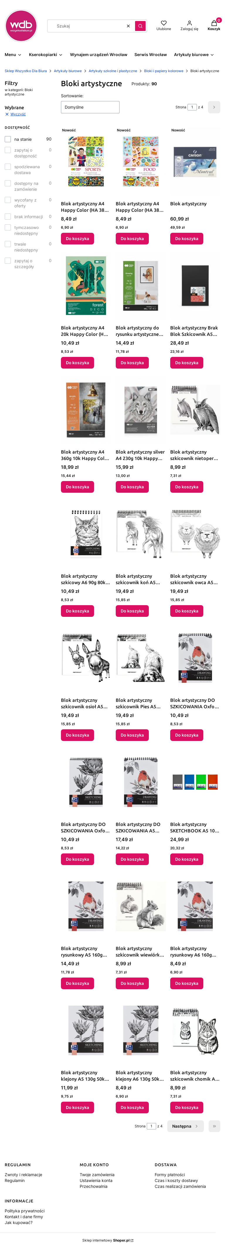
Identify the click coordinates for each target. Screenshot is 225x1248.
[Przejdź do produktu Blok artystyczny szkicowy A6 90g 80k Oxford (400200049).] (86, 533)
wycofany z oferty (25, 202)
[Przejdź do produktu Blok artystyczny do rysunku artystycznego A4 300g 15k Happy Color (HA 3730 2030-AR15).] (141, 285)
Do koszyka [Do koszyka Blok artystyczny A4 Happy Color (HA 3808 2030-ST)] (77, 238)
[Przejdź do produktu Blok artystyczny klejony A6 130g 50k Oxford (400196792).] (141, 1030)
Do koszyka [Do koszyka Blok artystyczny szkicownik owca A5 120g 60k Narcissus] (186, 610)
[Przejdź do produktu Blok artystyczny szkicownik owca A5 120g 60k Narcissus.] (195, 533)
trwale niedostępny (26, 247)
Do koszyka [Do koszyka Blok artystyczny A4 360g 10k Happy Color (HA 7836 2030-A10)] (77, 486)
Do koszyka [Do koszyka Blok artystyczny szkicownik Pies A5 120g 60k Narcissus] (132, 735)
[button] (140, 26)
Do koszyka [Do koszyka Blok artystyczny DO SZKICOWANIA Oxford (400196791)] (77, 859)
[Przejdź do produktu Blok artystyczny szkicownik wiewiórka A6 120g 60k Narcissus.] (141, 906)
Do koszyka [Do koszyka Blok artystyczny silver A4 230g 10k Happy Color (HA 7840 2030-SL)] (132, 486)
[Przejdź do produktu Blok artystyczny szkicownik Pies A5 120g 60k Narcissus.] (141, 658)
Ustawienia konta (96, 1180)
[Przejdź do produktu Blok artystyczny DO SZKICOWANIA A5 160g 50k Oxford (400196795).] (141, 782)
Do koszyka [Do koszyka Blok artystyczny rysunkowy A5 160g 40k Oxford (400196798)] (77, 983)
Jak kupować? (19, 1222)
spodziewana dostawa (27, 169)
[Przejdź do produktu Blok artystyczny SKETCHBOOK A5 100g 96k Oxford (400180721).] (195, 782)
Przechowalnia (94, 1186)
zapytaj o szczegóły (24, 263)
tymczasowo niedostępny (26, 230)
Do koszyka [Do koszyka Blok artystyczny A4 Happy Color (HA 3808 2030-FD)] (132, 238)
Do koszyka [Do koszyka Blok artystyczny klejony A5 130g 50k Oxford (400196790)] (77, 1107)
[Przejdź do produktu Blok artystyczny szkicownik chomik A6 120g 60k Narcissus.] (195, 1030)
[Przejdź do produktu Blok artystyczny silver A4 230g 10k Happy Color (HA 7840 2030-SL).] (141, 409)
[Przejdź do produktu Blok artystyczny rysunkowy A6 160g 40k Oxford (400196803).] (195, 906)
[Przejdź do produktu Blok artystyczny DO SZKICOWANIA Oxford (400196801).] (195, 658)
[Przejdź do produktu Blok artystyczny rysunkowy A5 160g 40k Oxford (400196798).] (86, 906)
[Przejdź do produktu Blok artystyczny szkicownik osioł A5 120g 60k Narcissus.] (86, 658)
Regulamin (15, 1180)
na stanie (23, 139)
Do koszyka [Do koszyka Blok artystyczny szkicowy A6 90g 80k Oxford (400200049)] (77, 610)
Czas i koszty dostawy (176, 1180)
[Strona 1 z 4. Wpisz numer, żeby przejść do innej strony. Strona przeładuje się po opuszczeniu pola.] (192, 107)
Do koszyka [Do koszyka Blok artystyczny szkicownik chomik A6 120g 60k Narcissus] (186, 1107)
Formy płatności (170, 1174)
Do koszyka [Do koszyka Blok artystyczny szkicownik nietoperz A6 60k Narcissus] (186, 486)
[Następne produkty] (185, 1126)
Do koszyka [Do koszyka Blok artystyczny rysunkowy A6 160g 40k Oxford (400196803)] (186, 983)
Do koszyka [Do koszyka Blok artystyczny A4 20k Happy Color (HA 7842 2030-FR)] (77, 362)
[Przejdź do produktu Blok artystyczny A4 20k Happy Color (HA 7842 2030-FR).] (86, 285)
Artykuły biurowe (68, 71)
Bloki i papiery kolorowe (163, 71)
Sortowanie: (72, 95)
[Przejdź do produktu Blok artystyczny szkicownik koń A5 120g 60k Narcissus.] (141, 533)
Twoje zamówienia (97, 1174)
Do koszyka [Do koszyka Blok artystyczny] (186, 238)
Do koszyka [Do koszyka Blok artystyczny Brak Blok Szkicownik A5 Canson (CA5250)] (186, 362)
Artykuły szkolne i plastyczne (113, 71)
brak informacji (28, 216)
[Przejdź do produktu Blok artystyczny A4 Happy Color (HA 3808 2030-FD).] (141, 161)
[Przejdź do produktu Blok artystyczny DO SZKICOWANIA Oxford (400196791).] (86, 782)
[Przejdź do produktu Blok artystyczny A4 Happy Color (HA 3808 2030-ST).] (86, 161)
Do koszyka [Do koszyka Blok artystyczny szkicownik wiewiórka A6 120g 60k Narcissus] (132, 983)
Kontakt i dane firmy (24, 1216)
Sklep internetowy (105, 1240)
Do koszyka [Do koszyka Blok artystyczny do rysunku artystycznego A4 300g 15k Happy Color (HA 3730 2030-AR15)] (132, 362)
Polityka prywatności (25, 1210)
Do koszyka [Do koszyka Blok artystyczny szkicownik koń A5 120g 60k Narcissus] (132, 610)
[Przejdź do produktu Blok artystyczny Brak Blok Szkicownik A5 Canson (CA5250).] (195, 285)
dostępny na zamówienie (26, 186)
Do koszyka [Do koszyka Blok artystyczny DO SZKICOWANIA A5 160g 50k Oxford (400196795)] (132, 859)
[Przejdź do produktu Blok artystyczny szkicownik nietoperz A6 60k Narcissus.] (195, 409)
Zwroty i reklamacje (23, 1174)
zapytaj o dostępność (25, 152)
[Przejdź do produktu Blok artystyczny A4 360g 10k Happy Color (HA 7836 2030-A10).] (86, 409)
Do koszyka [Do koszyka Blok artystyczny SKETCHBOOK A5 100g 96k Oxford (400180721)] (186, 859)
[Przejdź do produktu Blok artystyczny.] (195, 161)
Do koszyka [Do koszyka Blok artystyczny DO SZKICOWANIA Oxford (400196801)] (186, 735)
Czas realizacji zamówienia (180, 1186)
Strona (180, 107)
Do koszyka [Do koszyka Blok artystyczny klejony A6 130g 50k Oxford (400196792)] (132, 1107)
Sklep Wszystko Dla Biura (26, 71)
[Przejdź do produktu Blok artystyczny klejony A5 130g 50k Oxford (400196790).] (86, 1030)
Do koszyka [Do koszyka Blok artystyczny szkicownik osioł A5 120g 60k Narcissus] (77, 735)
